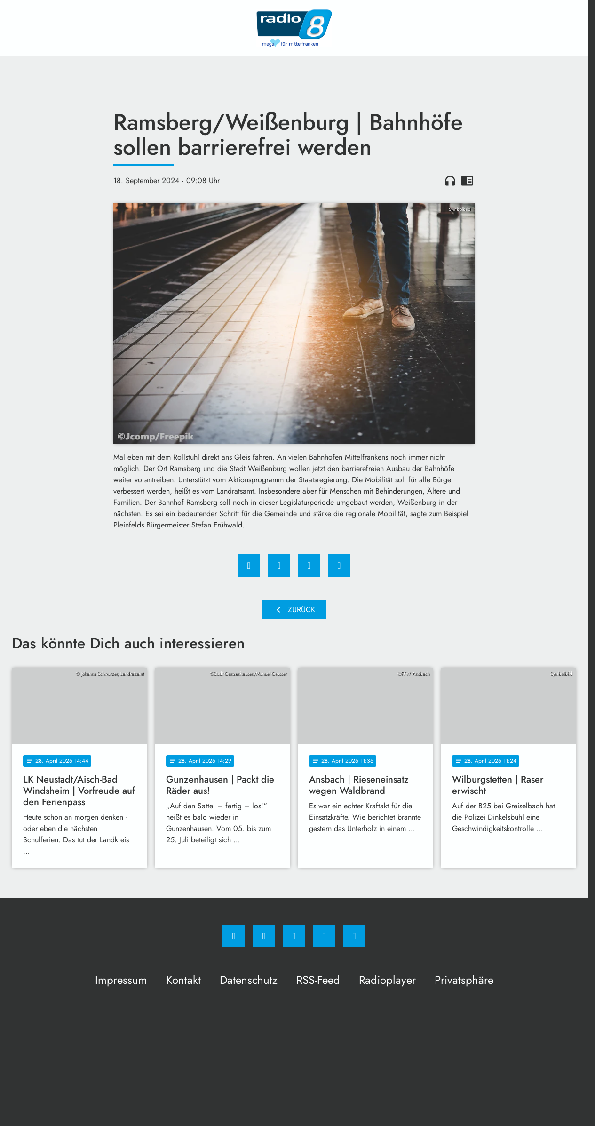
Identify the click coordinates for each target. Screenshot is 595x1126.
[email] (354, 936)
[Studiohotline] (324, 936)
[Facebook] (233, 936)
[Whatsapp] (294, 936)
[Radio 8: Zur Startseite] (294, 28)
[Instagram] (264, 936)
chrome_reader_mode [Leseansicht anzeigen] (467, 180)
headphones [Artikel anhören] (450, 180)
